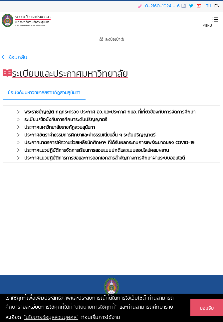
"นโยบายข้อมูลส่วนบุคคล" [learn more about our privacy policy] (51, 317)
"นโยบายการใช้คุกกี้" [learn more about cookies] (95, 307)
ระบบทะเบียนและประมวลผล (33, 16)
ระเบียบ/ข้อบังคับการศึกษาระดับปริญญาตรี (66, 119)
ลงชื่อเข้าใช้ (111, 39)
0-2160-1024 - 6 (158, 5)
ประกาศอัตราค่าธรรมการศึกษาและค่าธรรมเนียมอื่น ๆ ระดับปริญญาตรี (90, 134)
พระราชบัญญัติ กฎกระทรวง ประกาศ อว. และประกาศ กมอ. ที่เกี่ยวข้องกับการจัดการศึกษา (110, 111)
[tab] (111, 112)
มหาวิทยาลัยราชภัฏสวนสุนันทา (32, 21)
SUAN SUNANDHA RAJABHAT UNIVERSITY (30, 25)
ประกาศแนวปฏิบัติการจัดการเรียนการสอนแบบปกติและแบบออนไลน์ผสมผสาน (97, 150)
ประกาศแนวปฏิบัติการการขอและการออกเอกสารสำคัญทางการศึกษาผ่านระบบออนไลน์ (105, 158)
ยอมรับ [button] (207, 308)
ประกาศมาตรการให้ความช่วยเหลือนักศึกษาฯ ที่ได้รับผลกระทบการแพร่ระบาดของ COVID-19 (110, 142)
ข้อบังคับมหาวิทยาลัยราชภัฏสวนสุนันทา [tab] (44, 92)
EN (217, 6)
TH (208, 6)
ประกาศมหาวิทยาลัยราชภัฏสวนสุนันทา (60, 127)
